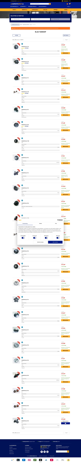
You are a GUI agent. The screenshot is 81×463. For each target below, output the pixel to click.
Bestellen (11, 447)
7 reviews (40, 48)
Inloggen (68, 6)
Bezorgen (11, 450)
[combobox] (21, 19)
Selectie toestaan (40, 242)
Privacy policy (27, 450)
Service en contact (28, 447)
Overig (66, 9)
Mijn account (12, 453)
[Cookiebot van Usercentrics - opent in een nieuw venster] (58, 220)
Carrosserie (35, 9)
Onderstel (24, 9)
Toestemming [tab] (25, 223)
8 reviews (40, 63)
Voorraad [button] (14, 39)
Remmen (56, 9)
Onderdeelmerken (32, 6)
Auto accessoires (42, 6)
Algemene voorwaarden (29, 448)
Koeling (45, 9)
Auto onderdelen (14, 6)
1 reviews (40, 93)
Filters (30, 35)
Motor (14, 9)
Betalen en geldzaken (13, 448)
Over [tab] (56, 223)
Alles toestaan (55, 242)
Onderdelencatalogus (15, 24)
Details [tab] (40, 223)
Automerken (22, 6)
